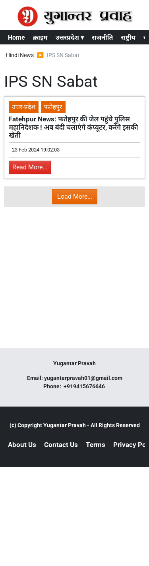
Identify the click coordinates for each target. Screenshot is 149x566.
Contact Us (61, 445)
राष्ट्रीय (128, 37)
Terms (95, 445)
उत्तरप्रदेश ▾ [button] (70, 37)
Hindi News (20, 55)
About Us (22, 445)
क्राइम (40, 37)
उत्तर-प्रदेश (23, 107)
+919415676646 (85, 386)
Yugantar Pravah (64, 425)
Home (16, 37)
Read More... (29, 167)
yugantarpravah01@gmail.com (83, 378)
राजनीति (102, 37)
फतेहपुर (53, 107)
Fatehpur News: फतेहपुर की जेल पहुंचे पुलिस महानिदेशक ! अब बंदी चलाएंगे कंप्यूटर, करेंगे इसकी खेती (73, 127)
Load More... (74, 196)
